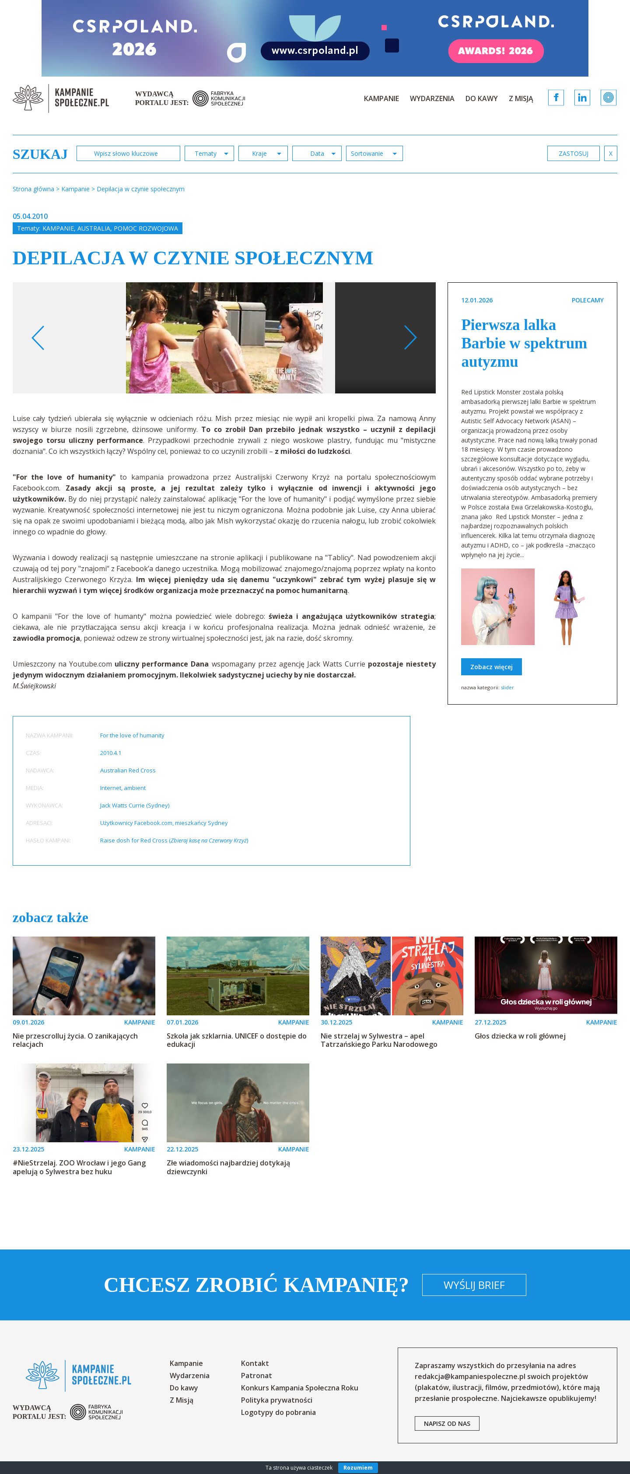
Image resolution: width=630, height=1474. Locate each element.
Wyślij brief (474, 1284)
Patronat (256, 1375)
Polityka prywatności (276, 1400)
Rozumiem (358, 1467)
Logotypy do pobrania (278, 1412)
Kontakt (255, 1363)
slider (507, 687)
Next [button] (410, 337)
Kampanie (381, 98)
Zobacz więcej (491, 667)
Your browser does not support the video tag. (427, 351)
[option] (224, 337)
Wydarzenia (432, 98)
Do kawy (482, 98)
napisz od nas (447, 1423)
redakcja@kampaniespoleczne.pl (470, 1376)
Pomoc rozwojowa (146, 228)
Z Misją (521, 98)
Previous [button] (38, 337)
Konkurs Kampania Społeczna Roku (299, 1388)
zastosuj (573, 153)
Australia (93, 228)
